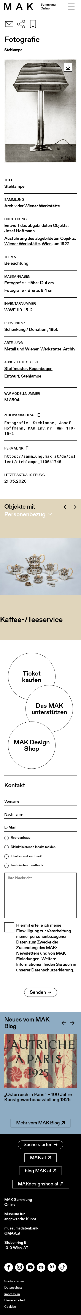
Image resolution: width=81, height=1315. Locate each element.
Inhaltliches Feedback (26, 856)
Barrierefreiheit (14, 1300)
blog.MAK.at (40, 1170)
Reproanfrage (20, 837)
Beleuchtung (16, 263)
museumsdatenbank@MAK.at (21, 1231)
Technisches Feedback (27, 865)
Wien (47, 243)
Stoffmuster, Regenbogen (28, 368)
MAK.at (40, 1157)
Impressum (12, 1294)
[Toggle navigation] (71, 6)
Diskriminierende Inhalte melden (33, 846)
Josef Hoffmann (19, 231)
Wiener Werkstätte (22, 243)
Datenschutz (13, 1287)
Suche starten (40, 1144)
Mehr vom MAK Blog (40, 1122)
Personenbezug (25, 514)
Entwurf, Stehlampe (22, 376)
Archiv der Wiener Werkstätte (32, 206)
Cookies (10, 1306)
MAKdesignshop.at (40, 1183)
